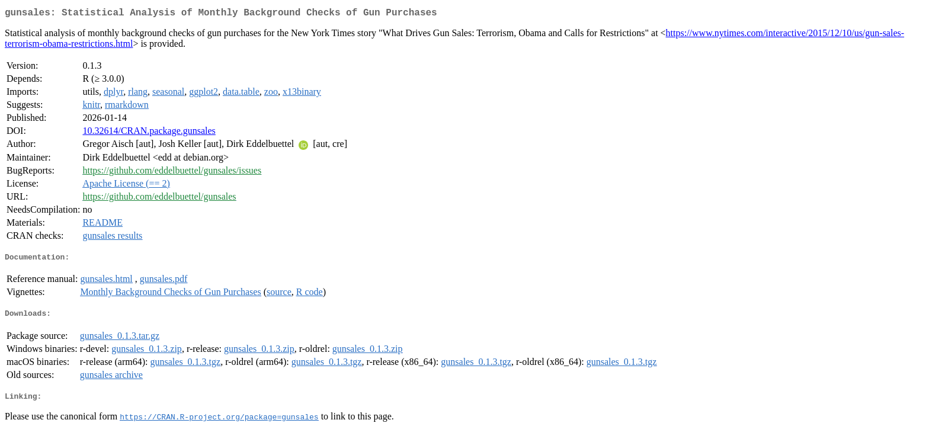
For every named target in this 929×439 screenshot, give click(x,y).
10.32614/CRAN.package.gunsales (148, 133)
